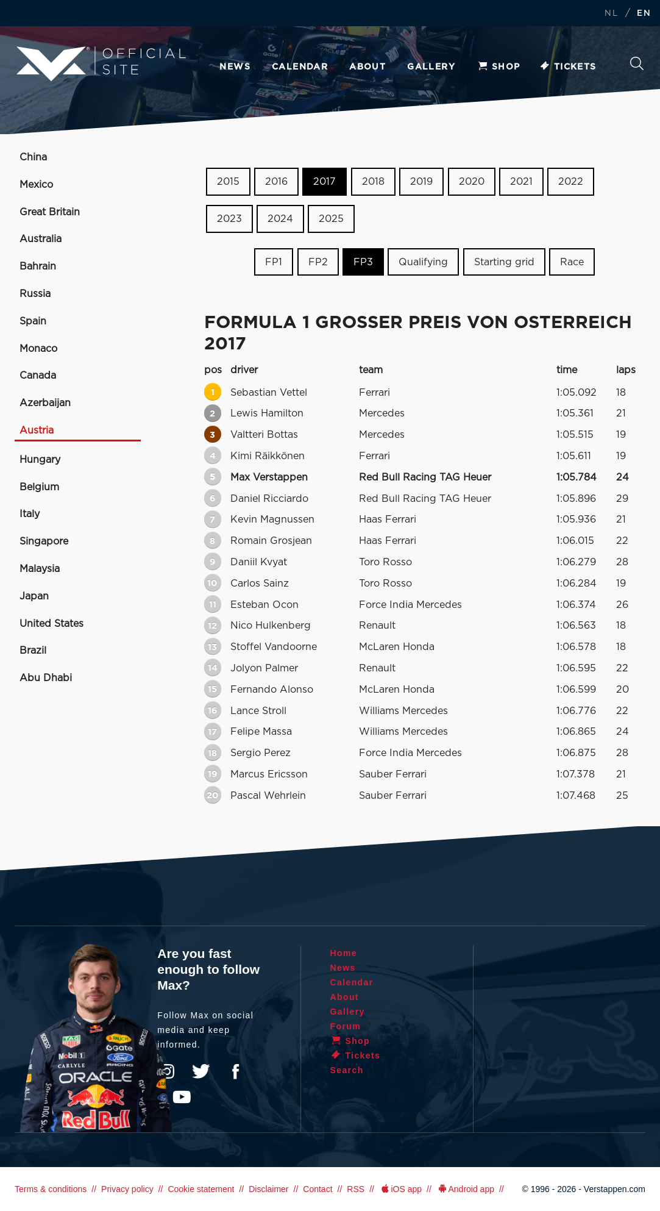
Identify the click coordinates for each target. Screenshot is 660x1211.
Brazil (33, 651)
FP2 (318, 261)
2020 (471, 182)
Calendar (300, 67)
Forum (345, 1026)
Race (572, 261)
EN (644, 14)
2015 (228, 182)
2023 (229, 219)
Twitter (201, 1071)
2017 (324, 182)
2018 (373, 182)
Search (637, 63)
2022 (570, 182)
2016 (276, 182)
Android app (465, 1189)
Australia (41, 239)
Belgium (39, 487)
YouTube (181, 1097)
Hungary (40, 460)
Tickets (568, 67)
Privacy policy (127, 1189)
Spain (33, 321)
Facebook (235, 1071)
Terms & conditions (51, 1189)
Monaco (38, 349)
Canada (38, 375)
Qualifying (423, 261)
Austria (37, 430)
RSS (355, 1189)
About (367, 67)
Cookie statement (201, 1189)
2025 (331, 219)
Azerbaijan (45, 403)
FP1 (273, 261)
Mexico (36, 185)
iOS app (400, 1189)
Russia (35, 294)
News (234, 67)
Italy (30, 514)
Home (344, 953)
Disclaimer (268, 1189)
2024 (280, 219)
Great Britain (50, 212)
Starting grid (504, 261)
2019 (421, 182)
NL (611, 14)
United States (51, 624)
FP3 (363, 261)
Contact (317, 1189)
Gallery (431, 67)
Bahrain (38, 266)
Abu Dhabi (46, 678)
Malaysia (40, 569)
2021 (521, 182)
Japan (34, 596)
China (33, 157)
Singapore (44, 541)
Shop (498, 67)
